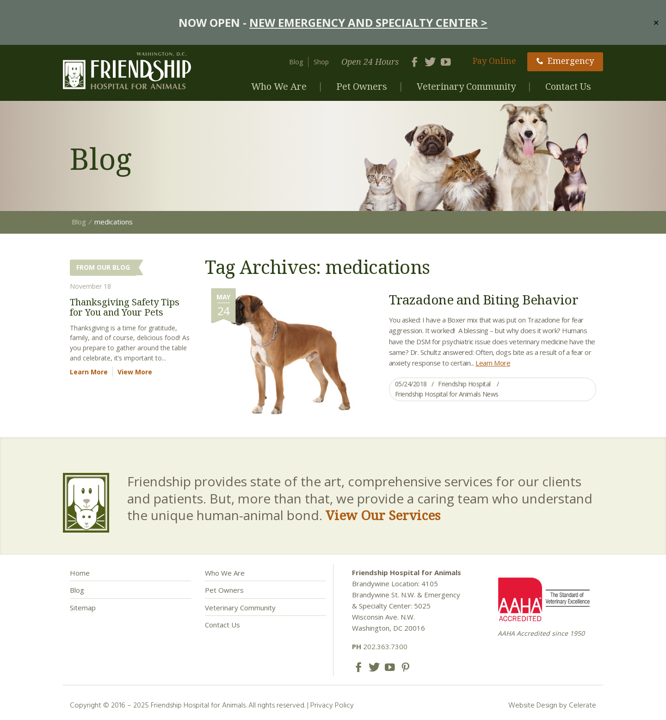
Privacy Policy (332, 704)
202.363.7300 (379, 646)
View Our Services (383, 515)
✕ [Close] (656, 22)
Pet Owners (361, 86)
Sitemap (83, 607)
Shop (321, 61)
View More (134, 371)
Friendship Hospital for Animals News (447, 394)
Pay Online (494, 60)
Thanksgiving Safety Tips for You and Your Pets (124, 307)
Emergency (565, 60)
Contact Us (568, 86)
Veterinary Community (466, 86)
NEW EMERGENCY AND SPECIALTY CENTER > (368, 22)
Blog (296, 61)
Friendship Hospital (464, 383)
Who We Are (279, 86)
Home (80, 572)
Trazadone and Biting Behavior (484, 299)
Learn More (492, 362)
